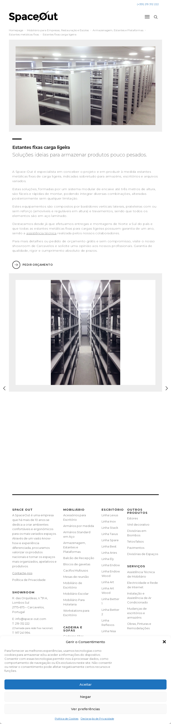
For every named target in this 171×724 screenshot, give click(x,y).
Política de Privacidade (29, 580)
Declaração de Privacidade (97, 718)
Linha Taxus (110, 534)
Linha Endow (111, 565)
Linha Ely (108, 559)
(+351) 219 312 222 (148, 4)
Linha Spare (110, 540)
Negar (85, 697)
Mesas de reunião (76, 576)
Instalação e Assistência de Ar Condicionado (139, 598)
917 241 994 (22, 632)
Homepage (16, 30)
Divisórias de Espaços (142, 554)
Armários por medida (78, 526)
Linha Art (108, 582)
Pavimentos (135, 547)
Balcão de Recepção (78, 558)
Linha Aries (109, 552)
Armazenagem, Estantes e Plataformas (118, 30)
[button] (164, 642)
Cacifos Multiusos (75, 570)
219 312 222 (22, 623)
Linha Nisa (109, 631)
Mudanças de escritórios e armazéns (137, 613)
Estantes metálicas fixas (24, 34)
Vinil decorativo (138, 524)
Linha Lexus (110, 515)
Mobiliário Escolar (76, 593)
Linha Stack (110, 527)
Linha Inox (109, 521)
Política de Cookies (66, 718)
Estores (132, 518)
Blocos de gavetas (76, 564)
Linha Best (109, 546)
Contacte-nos (22, 573)
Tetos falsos (135, 541)
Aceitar (85, 684)
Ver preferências (85, 709)
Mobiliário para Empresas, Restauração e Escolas (58, 30)
